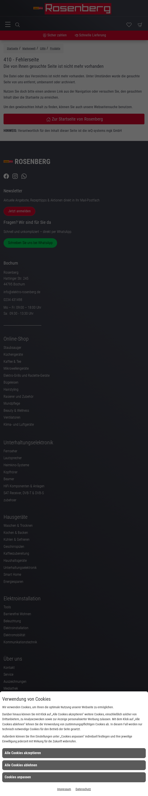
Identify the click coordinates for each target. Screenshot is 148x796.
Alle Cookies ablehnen (21, 765)
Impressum (64, 789)
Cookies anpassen (18, 777)
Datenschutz (83, 789)
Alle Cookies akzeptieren (23, 753)
